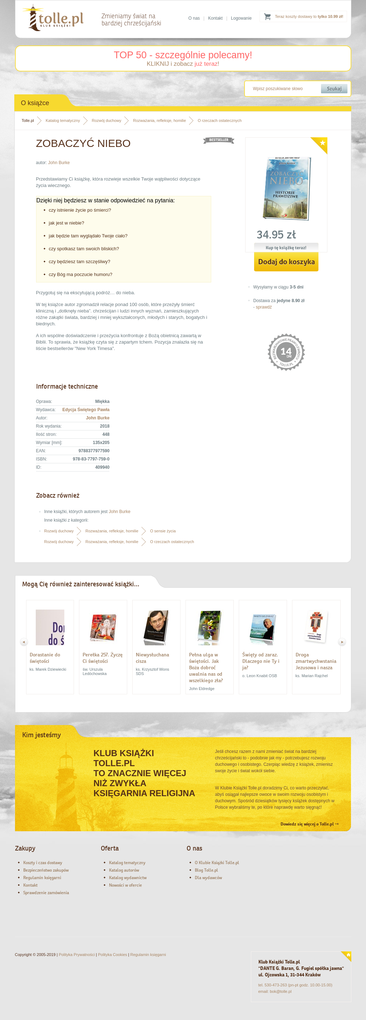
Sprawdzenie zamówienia (46, 893)
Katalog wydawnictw (128, 878)
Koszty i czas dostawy (42, 863)
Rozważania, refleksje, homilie (159, 120)
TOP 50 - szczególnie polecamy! (183, 55)
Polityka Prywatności (77, 954)
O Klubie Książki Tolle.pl (217, 863)
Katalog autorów (124, 870)
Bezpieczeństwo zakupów (46, 870)
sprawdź (264, 307)
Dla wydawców (208, 878)
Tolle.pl (28, 120)
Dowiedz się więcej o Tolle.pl (309, 824)
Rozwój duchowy (107, 120)
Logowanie (241, 18)
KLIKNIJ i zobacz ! (183, 63)
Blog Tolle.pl (206, 870)
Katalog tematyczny (63, 120)
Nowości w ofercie (125, 885)
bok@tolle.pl (281, 991)
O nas (194, 18)
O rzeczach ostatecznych (220, 120)
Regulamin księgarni (42, 878)
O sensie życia (163, 531)
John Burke (59, 162)
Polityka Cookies (112, 954)
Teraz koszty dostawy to (309, 16)
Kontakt (215, 18)
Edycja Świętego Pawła (85, 409)
